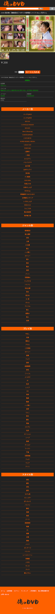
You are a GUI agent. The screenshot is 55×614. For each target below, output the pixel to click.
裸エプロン (27, 572)
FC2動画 (27, 176)
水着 (27, 536)
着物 (27, 540)
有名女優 (27, 288)
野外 (27, 416)
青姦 (27, 423)
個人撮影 (27, 234)
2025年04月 (30, 95)
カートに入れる (32, 72)
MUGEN (27, 127)
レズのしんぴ (27, 201)
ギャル (27, 302)
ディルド (27, 444)
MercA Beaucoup (27, 131)
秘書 (27, 533)
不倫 (27, 452)
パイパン (27, 284)
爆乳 (27, 483)
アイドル (27, 306)
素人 (27, 248)
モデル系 (27, 494)
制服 (27, 526)
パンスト (27, 551)
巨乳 (27, 237)
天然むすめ (27, 183)
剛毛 (27, 508)
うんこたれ (27, 208)
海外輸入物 (27, 215)
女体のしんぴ (27, 187)
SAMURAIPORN (27, 134)
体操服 (27, 558)
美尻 (27, 270)
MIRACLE (27, 204)
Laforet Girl (27, 144)
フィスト (27, 448)
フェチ (27, 459)
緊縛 (27, 398)
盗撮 (27, 355)
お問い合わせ (5, 594)
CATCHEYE (27, 138)
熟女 (27, 266)
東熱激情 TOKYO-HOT (27, 194)
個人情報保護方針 (43, 590)
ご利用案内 (33, 590)
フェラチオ (27, 280)
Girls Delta (27, 180)
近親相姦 (27, 455)
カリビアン (27, 158)
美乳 (20, 90)
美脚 (27, 512)
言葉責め (27, 277)
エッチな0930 (27, 117)
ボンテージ (27, 547)
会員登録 (9, 590)
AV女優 (27, 244)
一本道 (27, 155)
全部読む (27, 80)
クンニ (27, 273)
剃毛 (27, 369)
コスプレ (27, 426)
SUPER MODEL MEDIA (27, 141)
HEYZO (27, 121)
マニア (27, 462)
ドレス (27, 569)
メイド (27, 544)
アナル (27, 344)
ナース (27, 519)
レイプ (27, 387)
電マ (27, 259)
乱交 (27, 383)
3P (27, 380)
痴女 (27, 262)
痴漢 (27, 441)
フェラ (27, 358)
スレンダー (27, 497)
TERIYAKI (27, 148)
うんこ (27, 412)
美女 (27, 291)
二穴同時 (27, 348)
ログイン (16, 590)
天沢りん (3, 85)
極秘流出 (3, 90)
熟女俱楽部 (27, 211)
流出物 (3, 95)
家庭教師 (27, 522)
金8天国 (27, 165)
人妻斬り (27, 151)
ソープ (27, 437)
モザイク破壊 (10, 90)
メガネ (27, 562)
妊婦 (27, 320)
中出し (24, 90)
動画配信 (27, 230)
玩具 (27, 430)
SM (28, 390)
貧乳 (27, 490)
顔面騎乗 (27, 366)
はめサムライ (27, 169)
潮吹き (27, 340)
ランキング (24, 590)
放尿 (27, 408)
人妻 (27, 241)
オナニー (27, 255)
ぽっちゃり (27, 501)
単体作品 (35, 90)
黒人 (27, 316)
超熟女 (27, 313)
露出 (27, 419)
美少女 (17, 90)
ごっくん (27, 373)
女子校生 (29, 90)
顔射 (27, 362)
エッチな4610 (27, 114)
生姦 (27, 337)
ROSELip (27, 190)
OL (27, 529)
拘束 (27, 394)
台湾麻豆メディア (27, 197)
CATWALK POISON (27, 124)
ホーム (3, 590)
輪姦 (27, 401)
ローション (27, 434)
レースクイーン (27, 554)
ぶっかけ (27, 376)
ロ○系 (27, 298)
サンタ (27, 565)
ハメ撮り (27, 252)
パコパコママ (27, 162)
